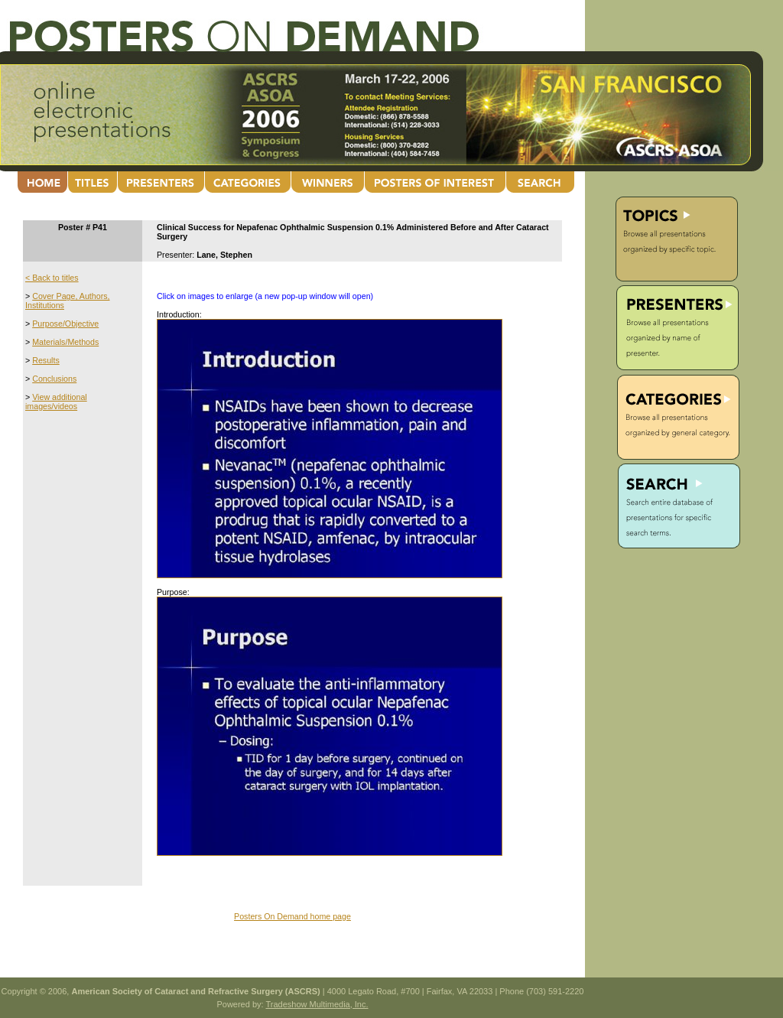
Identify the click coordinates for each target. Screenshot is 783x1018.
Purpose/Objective (65, 323)
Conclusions (54, 378)
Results (46, 360)
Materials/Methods (65, 341)
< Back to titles (52, 277)
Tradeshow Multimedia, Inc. (316, 1004)
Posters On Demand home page (292, 916)
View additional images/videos (56, 401)
